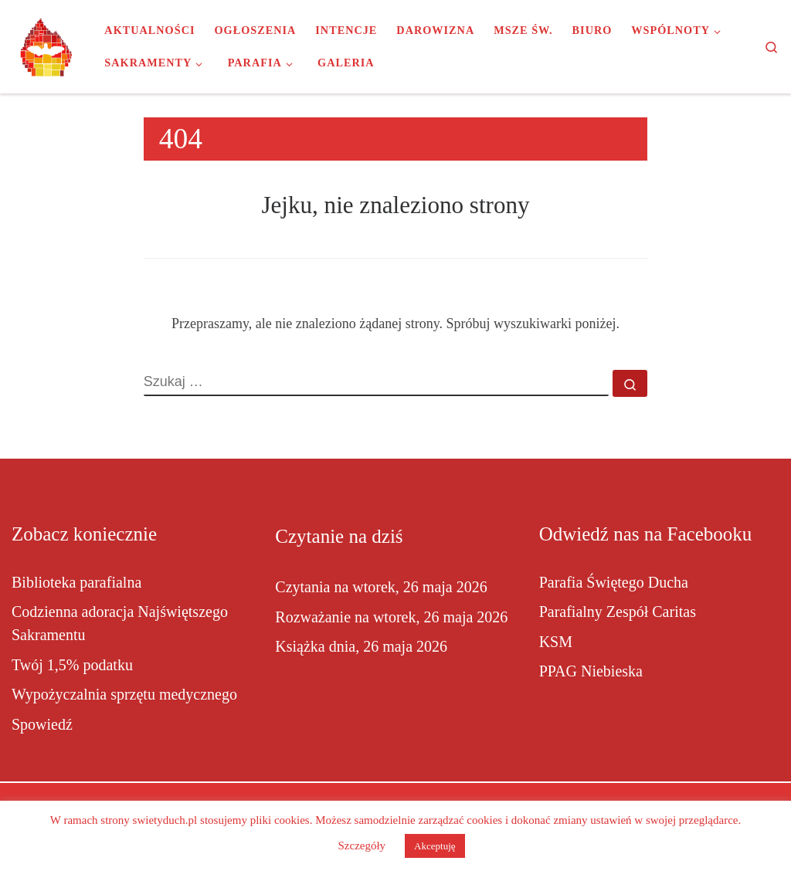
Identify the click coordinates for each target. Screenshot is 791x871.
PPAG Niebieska (591, 671)
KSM (555, 641)
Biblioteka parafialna (76, 582)
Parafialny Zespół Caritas (617, 611)
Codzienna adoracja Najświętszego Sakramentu (120, 623)
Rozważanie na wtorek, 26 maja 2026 (391, 616)
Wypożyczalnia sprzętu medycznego (124, 694)
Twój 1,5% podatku (72, 664)
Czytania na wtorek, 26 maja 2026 (381, 586)
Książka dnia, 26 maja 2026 (361, 646)
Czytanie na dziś (338, 536)
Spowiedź (42, 724)
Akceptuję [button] (434, 846)
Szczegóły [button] (361, 845)
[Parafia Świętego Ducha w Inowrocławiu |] (46, 45)
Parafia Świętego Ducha (613, 582)
